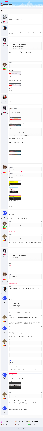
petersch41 (17, 424)
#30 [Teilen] (41, 234)
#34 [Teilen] (41, 296)
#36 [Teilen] (41, 326)
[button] (39, 42)
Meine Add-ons (15, 231)
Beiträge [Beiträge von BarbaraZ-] (2, 103)
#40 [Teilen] (41, 406)
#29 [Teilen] (41, 221)
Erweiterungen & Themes (18, 422)
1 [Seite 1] (2, 12)
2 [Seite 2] (3, 12)
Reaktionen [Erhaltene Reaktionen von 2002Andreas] (2, 173)
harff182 (3, 424)
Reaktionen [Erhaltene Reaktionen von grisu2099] (2, 22)
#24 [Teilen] (41, 62)
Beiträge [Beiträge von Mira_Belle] (2, 114)
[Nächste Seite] (6, 12)
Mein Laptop (11, 231)
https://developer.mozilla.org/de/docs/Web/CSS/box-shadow (17, 171)
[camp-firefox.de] (21, 4)
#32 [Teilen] (41, 272)
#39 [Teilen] (41, 392)
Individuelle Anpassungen (32, 422)
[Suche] (41, 1)
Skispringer (31, 424)
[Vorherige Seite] (1, 12)
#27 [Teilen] (41, 165)
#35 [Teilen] (41, 315)
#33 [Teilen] (41, 286)
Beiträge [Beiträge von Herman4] (2, 218)
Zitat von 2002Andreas (14, 108)
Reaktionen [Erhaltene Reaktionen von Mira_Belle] (2, 45)
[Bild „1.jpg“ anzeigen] (15, 386)
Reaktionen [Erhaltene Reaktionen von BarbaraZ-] (2, 102)
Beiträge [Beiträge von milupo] (2, 242)
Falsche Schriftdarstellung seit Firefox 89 (8, 421)
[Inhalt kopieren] (40, 42)
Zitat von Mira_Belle (14, 110)
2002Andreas (11, 250)
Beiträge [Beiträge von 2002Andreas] (2, 174)
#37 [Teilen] (41, 339)
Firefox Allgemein (4, 422)
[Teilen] (41, 12)
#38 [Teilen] (41, 372)
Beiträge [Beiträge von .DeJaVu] (2, 293)
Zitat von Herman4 (13, 360)
